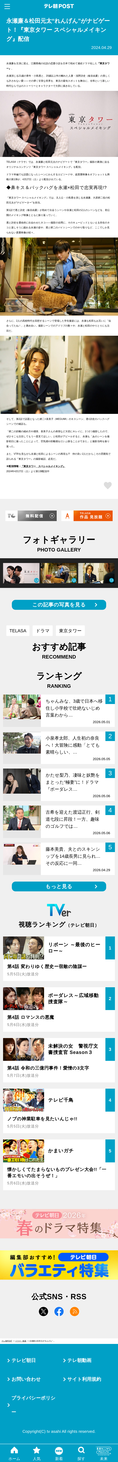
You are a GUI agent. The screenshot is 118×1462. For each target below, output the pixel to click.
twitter (43, 1311)
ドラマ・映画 (20, 1341)
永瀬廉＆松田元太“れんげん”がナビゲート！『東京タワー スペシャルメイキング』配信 (43, 1341)
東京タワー (70, 630)
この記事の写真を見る (59, 604)
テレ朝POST (59, 6)
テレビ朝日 (24, 1360)
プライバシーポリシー (33, 1405)
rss (74, 1311)
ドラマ (43, 630)
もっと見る (58, 886)
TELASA (17, 630)
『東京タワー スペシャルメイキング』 (43, 466)
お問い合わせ (26, 1379)
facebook (59, 1311)
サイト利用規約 (84, 1379)
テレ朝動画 (79, 1360)
